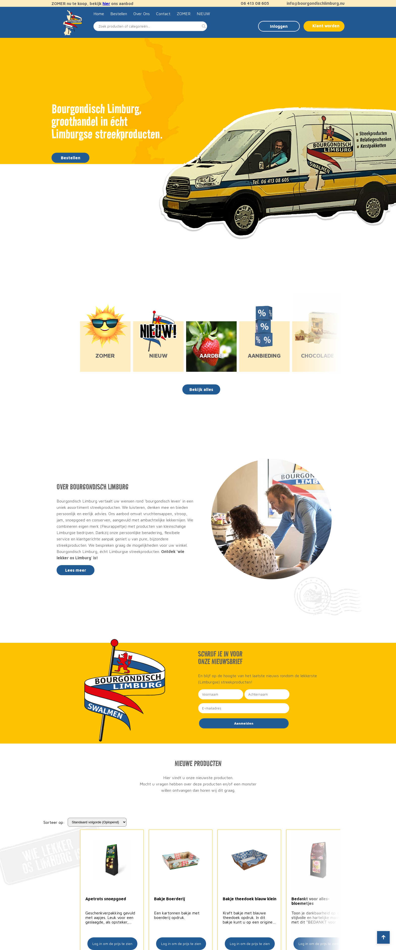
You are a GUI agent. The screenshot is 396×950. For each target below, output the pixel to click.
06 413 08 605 (252, 3)
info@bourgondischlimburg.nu (313, 3)
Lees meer (75, 570)
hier (106, 3)
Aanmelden (243, 723)
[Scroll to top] (383, 937)
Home (98, 13)
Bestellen (118, 13)
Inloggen (279, 26)
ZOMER (183, 13)
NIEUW (203, 13)
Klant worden (325, 25)
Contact (163, 13)
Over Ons (141, 13)
